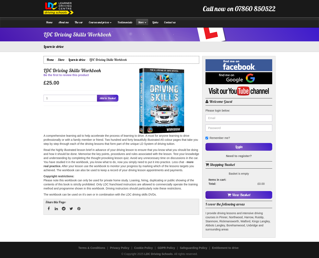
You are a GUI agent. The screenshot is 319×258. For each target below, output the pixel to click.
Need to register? (239, 156)
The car (79, 22)
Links (155, 22)
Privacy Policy (119, 247)
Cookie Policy (143, 247)
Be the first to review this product (66, 75)
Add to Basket (107, 98)
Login (239, 146)
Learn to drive (76, 60)
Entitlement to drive (225, 247)
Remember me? (217, 138)
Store (142, 22)
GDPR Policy (166, 247)
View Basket (238, 194)
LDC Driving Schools (158, 254)
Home (49, 22)
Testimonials (124, 22)
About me (63, 22)
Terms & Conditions (91, 247)
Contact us (169, 22)
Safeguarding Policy (193, 247)
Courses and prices (100, 22)
